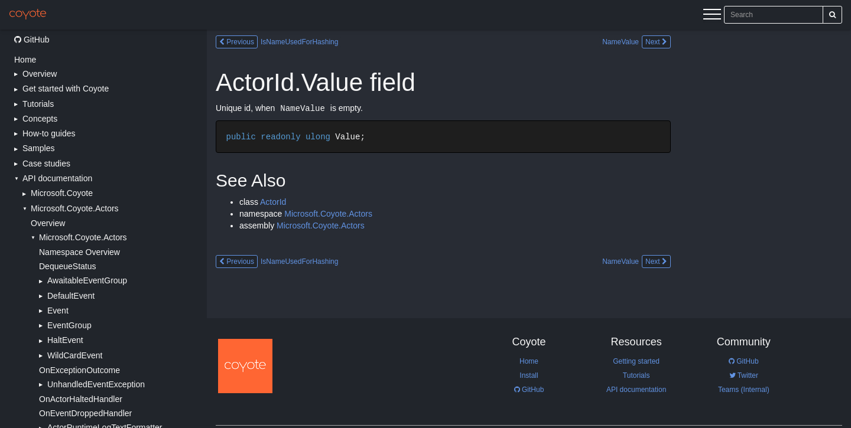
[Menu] (712, 16)
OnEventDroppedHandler (85, 413)
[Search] (832, 15)
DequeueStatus (67, 266)
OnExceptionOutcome (79, 370)
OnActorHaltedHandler (80, 399)
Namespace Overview (79, 252)
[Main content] (529, 229)
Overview (48, 223)
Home (25, 59)
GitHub (31, 39)
